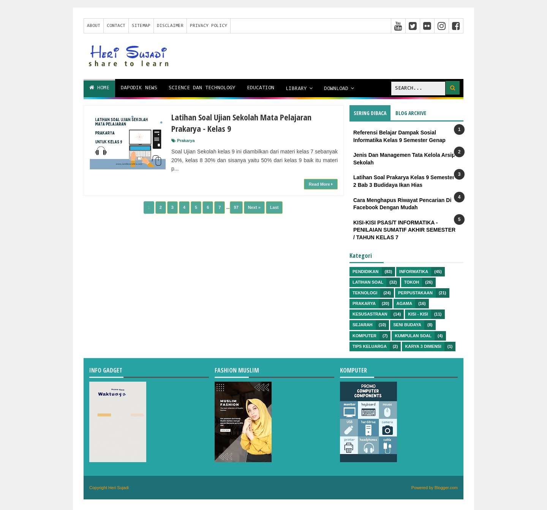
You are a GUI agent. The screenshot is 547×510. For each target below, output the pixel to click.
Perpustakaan (415, 293)
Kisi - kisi (418, 314)
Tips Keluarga (370, 346)
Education (260, 88)
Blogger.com (446, 487)
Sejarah (363, 324)
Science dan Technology (202, 88)
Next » (254, 207)
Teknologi (365, 293)
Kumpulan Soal (413, 335)
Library (296, 89)
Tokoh (411, 282)
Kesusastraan (370, 314)
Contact (116, 26)
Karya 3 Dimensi (423, 346)
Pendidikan (365, 271)
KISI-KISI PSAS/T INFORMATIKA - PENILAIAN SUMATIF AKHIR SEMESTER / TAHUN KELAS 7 (404, 229)
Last (274, 207)
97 (236, 207)
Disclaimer (170, 26)
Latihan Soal (368, 282)
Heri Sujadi (118, 487)
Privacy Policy (208, 26)
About (93, 26)
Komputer (364, 335)
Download (336, 89)
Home (99, 88)
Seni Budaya (407, 324)
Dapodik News (139, 88)
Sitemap (141, 26)
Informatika (413, 271)
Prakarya (186, 140)
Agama (405, 303)
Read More (321, 184)
